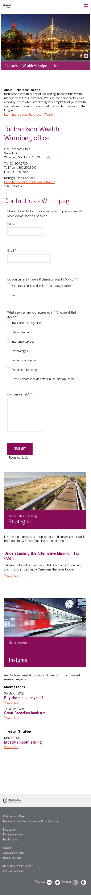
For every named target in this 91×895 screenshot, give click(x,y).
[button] (86, 6)
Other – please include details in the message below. (43, 379)
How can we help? (19, 394)
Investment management (27, 323)
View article (11, 575)
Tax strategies (20, 351)
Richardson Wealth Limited (18, 866)
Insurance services (23, 342)
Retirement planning (24, 370)
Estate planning (21, 332)
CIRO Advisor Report (14, 816)
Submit (20, 448)
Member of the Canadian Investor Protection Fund (31, 821)
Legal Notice (10, 840)
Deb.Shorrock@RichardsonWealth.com (29, 182)
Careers (7, 848)
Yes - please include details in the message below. (41, 286)
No (13, 295)
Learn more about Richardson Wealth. (29, 114)
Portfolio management (25, 360)
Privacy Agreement (13, 835)
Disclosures (9, 830)
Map (49, 157)
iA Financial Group (13, 871)
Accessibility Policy (13, 853)
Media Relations (12, 858)
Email (11, 251)
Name (12, 224)
